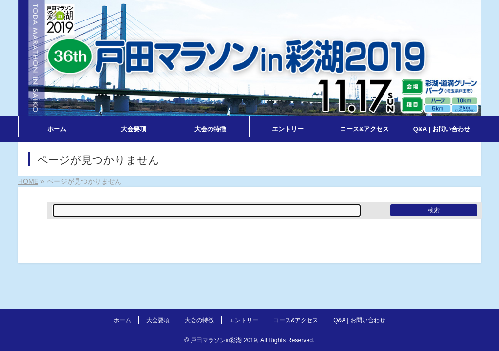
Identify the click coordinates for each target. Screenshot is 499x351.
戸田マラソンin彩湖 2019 (224, 340)
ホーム (122, 320)
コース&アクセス (295, 320)
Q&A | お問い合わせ (359, 320)
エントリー (243, 320)
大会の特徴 (199, 320)
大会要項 (158, 320)
